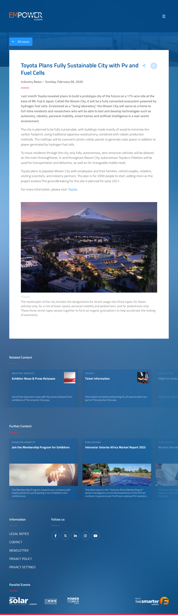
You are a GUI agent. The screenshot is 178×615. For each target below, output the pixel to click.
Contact (15, 542)
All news (19, 41)
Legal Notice (19, 533)
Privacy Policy (20, 558)
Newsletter (19, 550)
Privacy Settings (22, 567)
